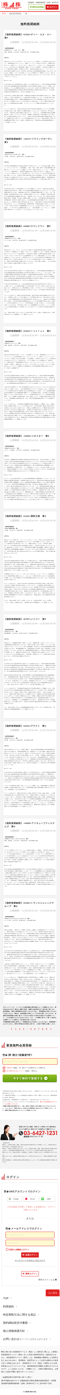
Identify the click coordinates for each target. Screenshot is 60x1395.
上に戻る (52, 1293)
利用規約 (9, 1068)
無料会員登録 (37, 7)
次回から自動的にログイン (19, 1250)
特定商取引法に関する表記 (21, 1314)
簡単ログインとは (47, 1280)
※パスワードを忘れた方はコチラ (30, 1260)
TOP (4, 14)
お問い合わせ (27, 1339)
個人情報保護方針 (15, 1330)
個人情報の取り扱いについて (15, 1071)
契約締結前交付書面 (17, 1322)
